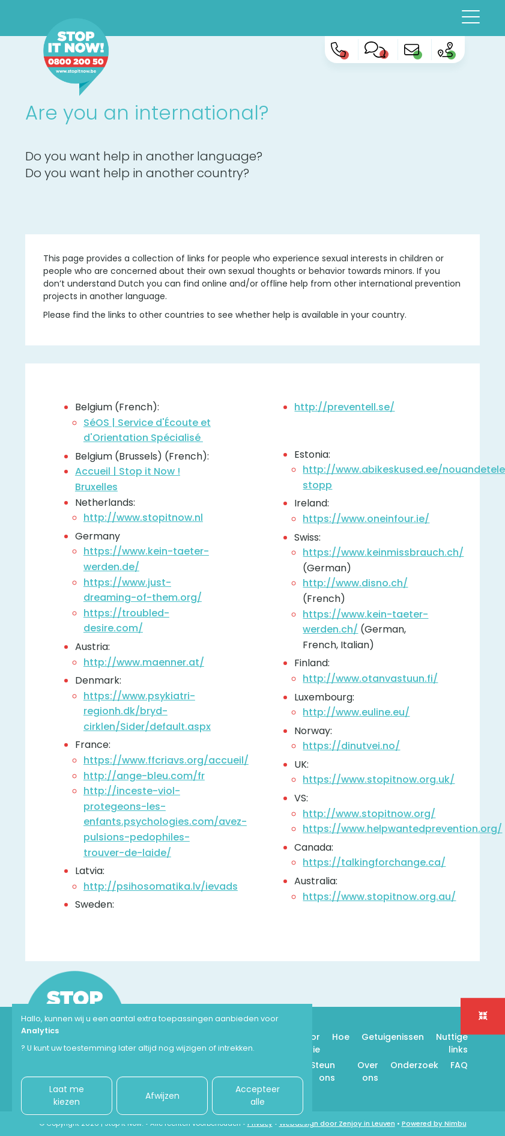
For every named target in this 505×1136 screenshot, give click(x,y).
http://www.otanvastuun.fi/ (370, 678)
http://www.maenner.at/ (143, 662)
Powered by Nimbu (434, 1123)
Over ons (367, 1071)
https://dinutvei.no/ (351, 746)
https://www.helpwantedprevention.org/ (402, 829)
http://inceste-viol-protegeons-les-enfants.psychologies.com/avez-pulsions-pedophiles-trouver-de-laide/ (165, 821)
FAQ (459, 1065)
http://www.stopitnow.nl (143, 517)
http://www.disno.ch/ (355, 583)
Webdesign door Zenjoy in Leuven (337, 1123)
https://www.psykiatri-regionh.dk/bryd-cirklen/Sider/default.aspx (147, 711)
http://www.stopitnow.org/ (369, 814)
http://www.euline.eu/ (356, 712)
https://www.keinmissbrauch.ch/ (383, 552)
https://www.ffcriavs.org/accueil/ (166, 760)
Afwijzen (162, 1096)
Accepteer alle (257, 1095)
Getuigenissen (392, 1037)
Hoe (340, 1037)
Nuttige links (452, 1043)
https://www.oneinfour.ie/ (366, 519)
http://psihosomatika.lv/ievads (160, 886)
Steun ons (322, 1071)
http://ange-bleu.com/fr (144, 776)
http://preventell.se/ (344, 407)
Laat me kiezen (66, 1095)
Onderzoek (414, 1065)
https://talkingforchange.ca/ (374, 862)
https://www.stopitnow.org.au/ (379, 897)
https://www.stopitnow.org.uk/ (379, 779)
